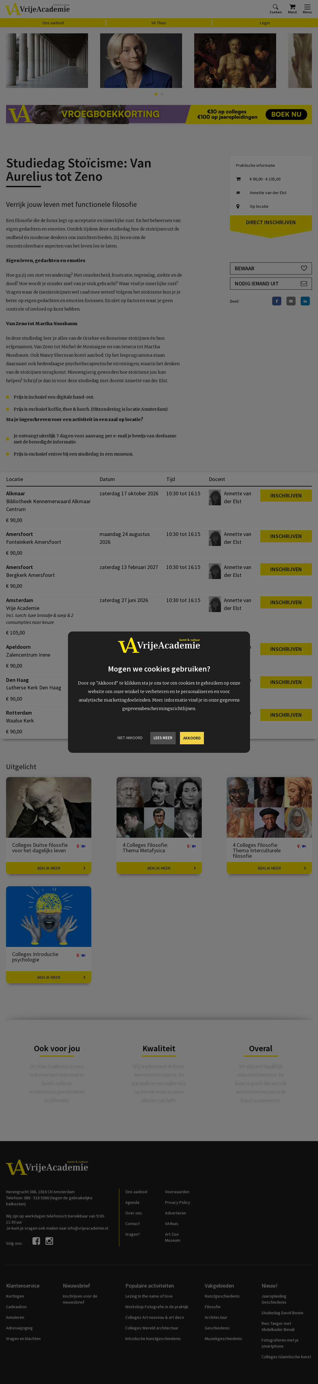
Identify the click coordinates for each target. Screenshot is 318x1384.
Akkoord (192, 738)
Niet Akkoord (130, 737)
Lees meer (163, 737)
